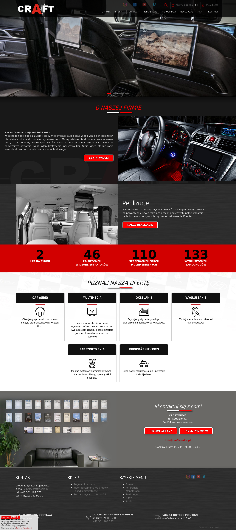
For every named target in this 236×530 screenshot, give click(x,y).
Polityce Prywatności (24, 528)
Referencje (150, 11)
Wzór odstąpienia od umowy (91, 487)
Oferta (133, 11)
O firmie (106, 11)
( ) (187, 5)
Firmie (129, 484)
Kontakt (213, 11)
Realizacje (186, 11)
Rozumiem (10, 517)
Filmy (129, 497)
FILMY (200, 11)
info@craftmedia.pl (178, 440)
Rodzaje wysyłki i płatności (90, 494)
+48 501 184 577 (103, 521)
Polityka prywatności (86, 491)
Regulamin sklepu (84, 484)
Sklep (118, 11)
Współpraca (168, 11)
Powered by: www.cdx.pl (209, 527)
